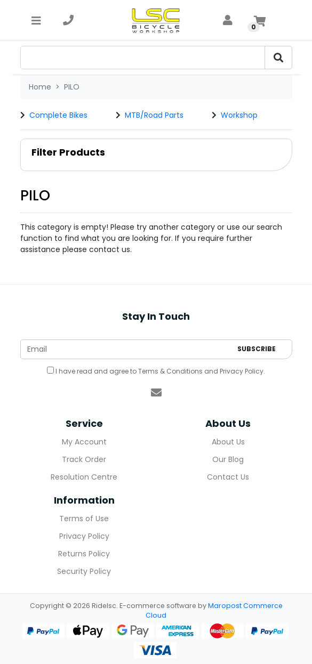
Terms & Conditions (170, 371)
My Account (84, 441)
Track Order (84, 459)
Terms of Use (84, 518)
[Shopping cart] (260, 20)
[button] (156, 155)
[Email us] (156, 392)
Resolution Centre (84, 477)
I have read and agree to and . (156, 371)
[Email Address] (126, 349)
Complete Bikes (58, 115)
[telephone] (68, 20)
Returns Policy (84, 553)
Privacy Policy (241, 371)
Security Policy (84, 571)
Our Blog (228, 459)
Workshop (239, 115)
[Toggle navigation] (36, 20)
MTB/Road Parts (154, 115)
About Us (228, 441)
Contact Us (228, 477)
